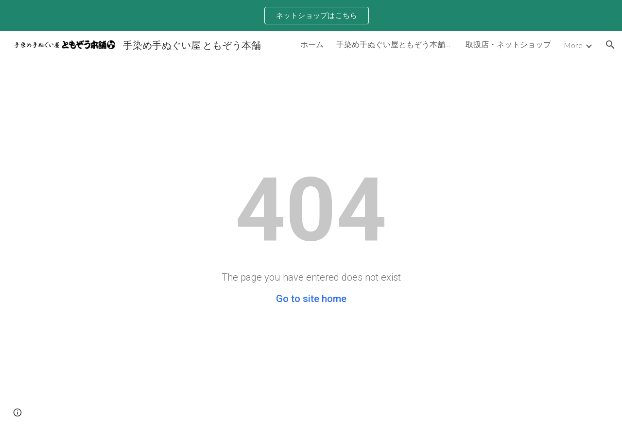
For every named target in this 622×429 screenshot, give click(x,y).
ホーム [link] (312, 44)
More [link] (573, 45)
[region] (311, 15)
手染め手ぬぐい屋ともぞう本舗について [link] (394, 44)
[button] (610, 44)
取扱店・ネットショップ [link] (508, 44)
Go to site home (311, 298)
